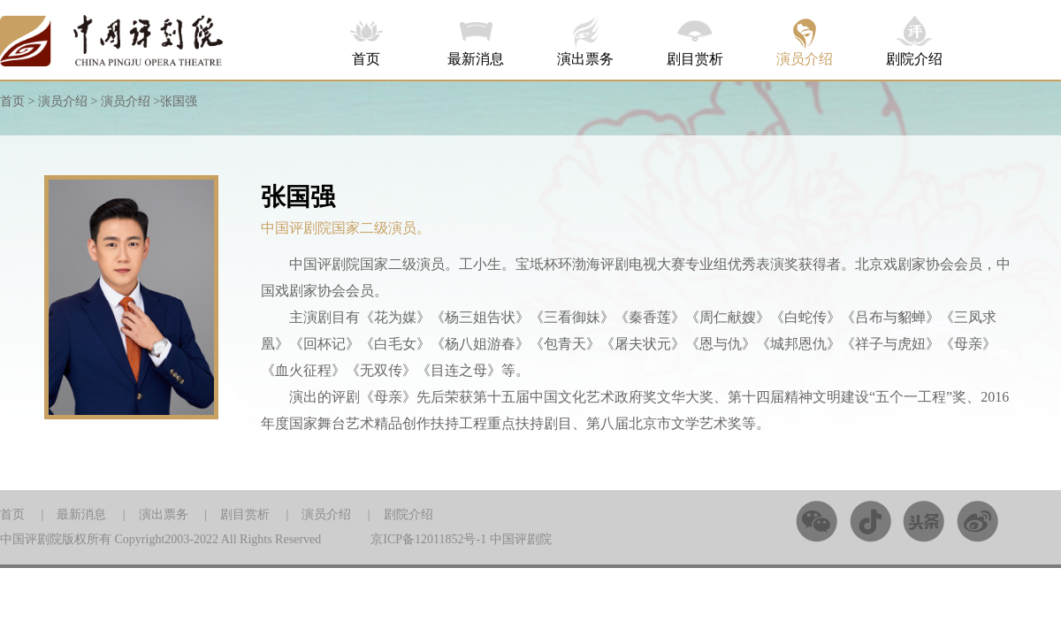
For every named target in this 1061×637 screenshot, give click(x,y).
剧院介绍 (914, 58)
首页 (366, 58)
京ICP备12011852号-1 (428, 539)
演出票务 (585, 58)
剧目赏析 (695, 58)
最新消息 (475, 58)
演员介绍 (804, 58)
